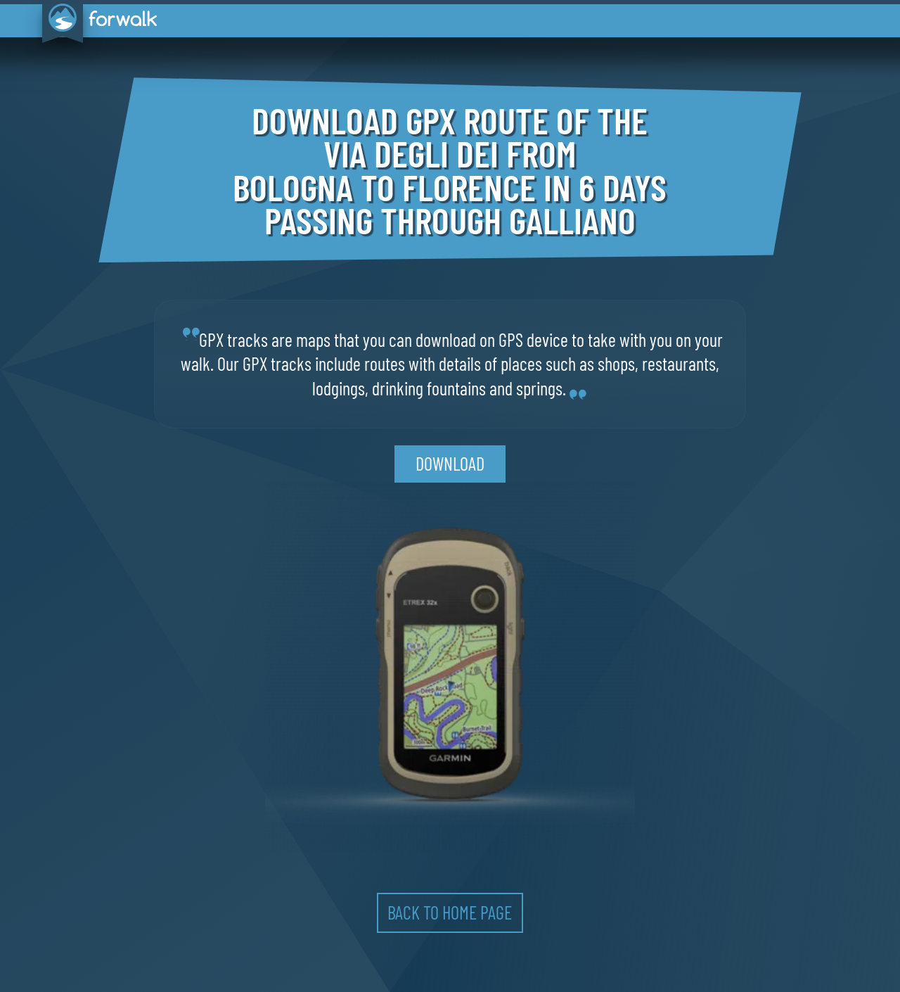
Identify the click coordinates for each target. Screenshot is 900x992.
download (450, 463)
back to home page (449, 912)
